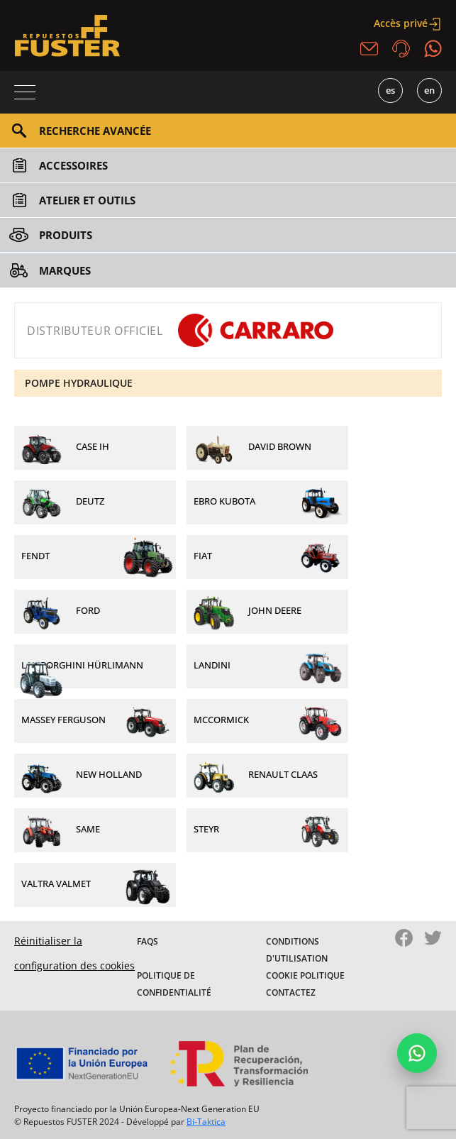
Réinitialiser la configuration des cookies (74, 953)
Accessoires (73, 165)
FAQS (147, 941)
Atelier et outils (87, 200)
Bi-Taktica (206, 1122)
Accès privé (408, 23)
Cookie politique (305, 975)
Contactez (291, 992)
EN (429, 90)
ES (390, 90)
